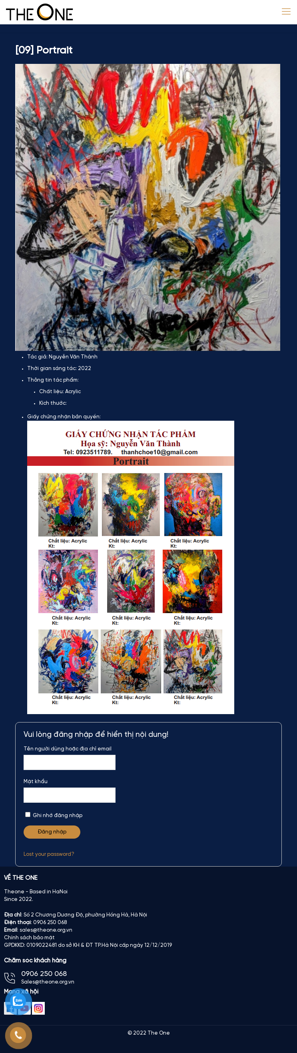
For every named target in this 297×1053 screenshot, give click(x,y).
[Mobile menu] (286, 12)
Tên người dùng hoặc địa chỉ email (68, 749)
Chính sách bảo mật (29, 937)
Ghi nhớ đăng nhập (53, 815)
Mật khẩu (36, 781)
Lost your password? (49, 854)
